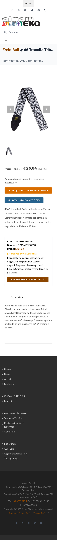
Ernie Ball (10, 50)
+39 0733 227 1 (19, 501)
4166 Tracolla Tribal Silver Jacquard (35, 60)
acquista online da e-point (28, 190)
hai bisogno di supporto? (28, 279)
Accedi (28, 3)
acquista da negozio (24, 200)
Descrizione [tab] (17, 296)
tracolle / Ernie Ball (18, 60)
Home (5, 60)
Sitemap (12, 513)
